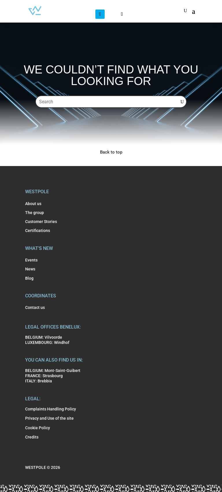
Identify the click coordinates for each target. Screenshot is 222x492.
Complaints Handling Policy (50, 409)
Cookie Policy (37, 427)
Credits (31, 437)
